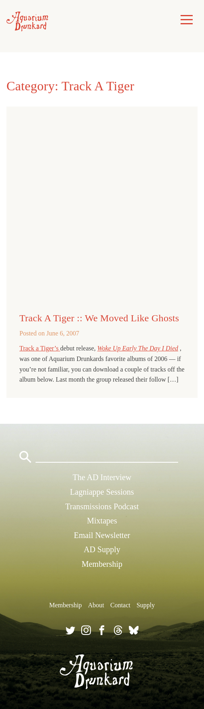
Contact (120, 605)
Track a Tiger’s (39, 348)
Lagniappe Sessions (102, 491)
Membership (102, 564)
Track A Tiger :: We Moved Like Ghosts (99, 318)
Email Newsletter (102, 535)
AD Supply (102, 549)
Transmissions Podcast (102, 506)
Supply (146, 605)
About (96, 605)
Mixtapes (102, 520)
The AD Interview (102, 477)
